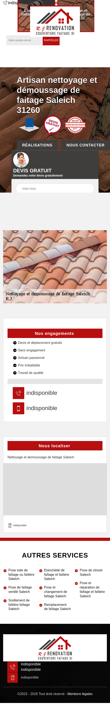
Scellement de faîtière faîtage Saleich (19, 605)
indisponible (41, 393)
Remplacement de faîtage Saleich (57, 607)
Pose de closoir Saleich (91, 572)
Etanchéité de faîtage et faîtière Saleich (56, 574)
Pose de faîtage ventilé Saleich (20, 590)
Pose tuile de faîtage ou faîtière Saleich (21, 574)
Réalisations (37, 145)
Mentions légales (80, 694)
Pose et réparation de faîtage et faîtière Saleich (92, 589)
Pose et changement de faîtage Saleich (55, 592)
